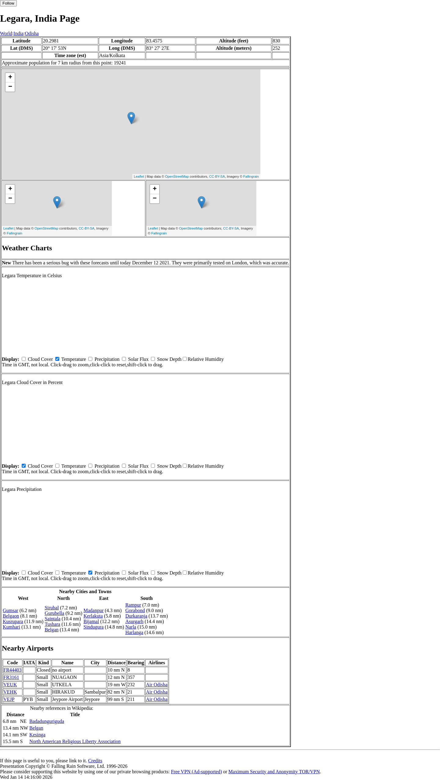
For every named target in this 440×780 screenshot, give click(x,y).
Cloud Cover (40, 359)
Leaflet (139, 176)
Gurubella (54, 613)
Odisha (31, 33)
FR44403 (12, 670)
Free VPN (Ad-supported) (196, 771)
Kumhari (11, 626)
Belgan (51, 629)
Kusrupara (13, 621)
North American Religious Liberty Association (75, 741)
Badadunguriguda (46, 721)
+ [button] (10, 77)
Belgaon (11, 616)
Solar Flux (138, 359)
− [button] (10, 87)
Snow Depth (169, 359)
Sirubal (52, 607)
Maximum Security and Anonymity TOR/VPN (274, 771)
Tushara (52, 624)
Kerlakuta (93, 616)
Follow (8, 3)
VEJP (8, 699)
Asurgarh (134, 621)
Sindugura (93, 626)
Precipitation (106, 359)
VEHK (10, 692)
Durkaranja (136, 616)
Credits (95, 760)
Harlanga (134, 632)
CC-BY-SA (217, 176)
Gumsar (10, 610)
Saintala (53, 618)
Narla (130, 626)
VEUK (10, 684)
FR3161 (11, 677)
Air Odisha (156, 684)
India (18, 33)
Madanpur (93, 610)
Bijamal (91, 621)
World (6, 33)
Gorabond (135, 610)
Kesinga (37, 734)
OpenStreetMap (177, 176)
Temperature (73, 359)
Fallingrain (251, 176)
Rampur (133, 605)
